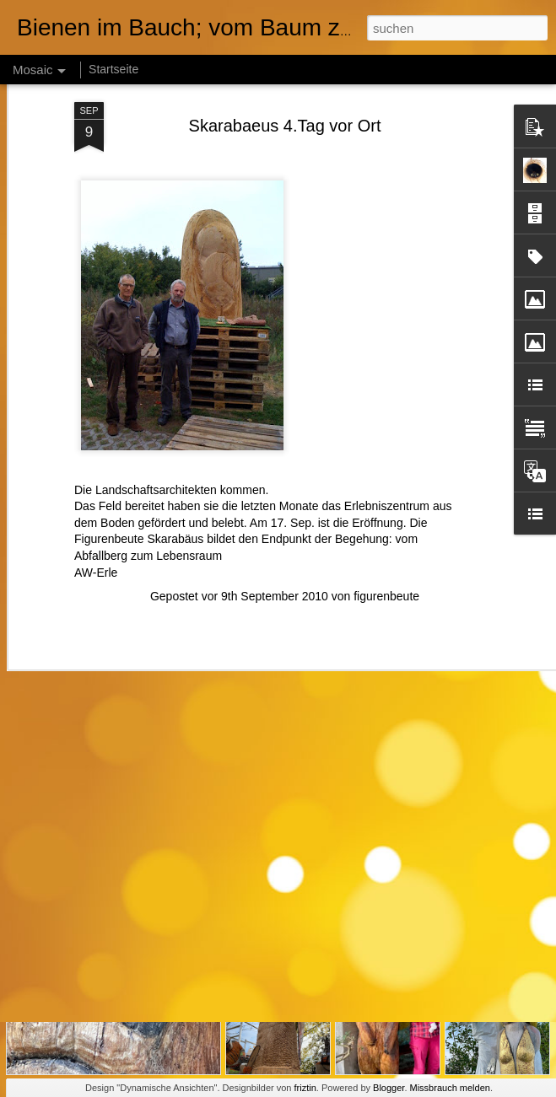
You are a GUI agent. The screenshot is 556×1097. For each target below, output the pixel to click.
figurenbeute (386, 517)
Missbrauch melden (450, 1088)
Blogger (388, 1088)
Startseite (113, 69)
